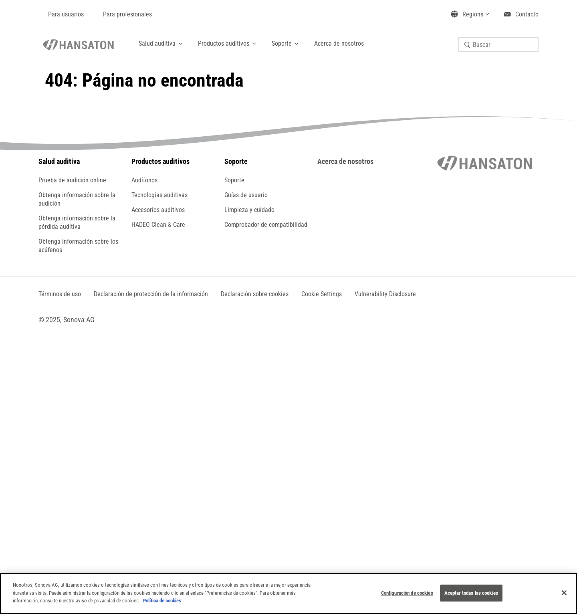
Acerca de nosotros (339, 43)
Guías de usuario (246, 195)
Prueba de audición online (72, 180)
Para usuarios (66, 14)
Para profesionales (127, 14)
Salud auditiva (157, 43)
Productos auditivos (223, 43)
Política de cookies (162, 601)
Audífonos (144, 180)
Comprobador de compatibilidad (265, 224)
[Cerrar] (564, 593)
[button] (321, 294)
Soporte (282, 43)
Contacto (527, 14)
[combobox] (498, 44)
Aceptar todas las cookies (471, 593)
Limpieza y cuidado (249, 210)
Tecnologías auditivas (159, 195)
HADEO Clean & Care (158, 224)
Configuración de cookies (407, 593)
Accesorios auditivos (158, 210)
